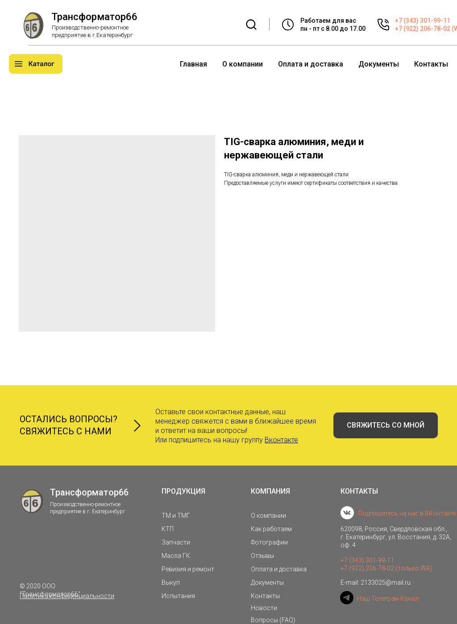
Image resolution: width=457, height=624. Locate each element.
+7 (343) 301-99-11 (422, 20)
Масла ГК (176, 555)
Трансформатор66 (94, 16)
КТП (168, 528)
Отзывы (262, 555)
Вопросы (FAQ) (273, 620)
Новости (264, 608)
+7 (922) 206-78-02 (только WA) (386, 568)
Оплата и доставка (310, 64)
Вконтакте (281, 440)
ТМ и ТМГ (176, 515)
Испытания (178, 595)
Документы (378, 64)
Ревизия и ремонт (188, 569)
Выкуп (171, 582)
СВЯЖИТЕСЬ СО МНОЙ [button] (385, 425)
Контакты (431, 64)
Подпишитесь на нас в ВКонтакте (407, 513)
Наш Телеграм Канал (388, 598)
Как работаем (271, 528)
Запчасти (176, 542)
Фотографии (269, 542)
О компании (242, 64)
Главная (193, 64)
